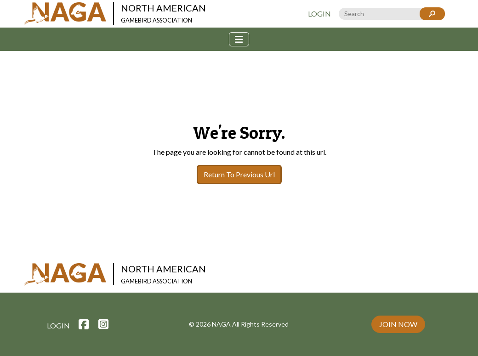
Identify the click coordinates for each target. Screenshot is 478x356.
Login (319, 13)
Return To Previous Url (239, 174)
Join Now (398, 324)
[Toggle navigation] (239, 39)
